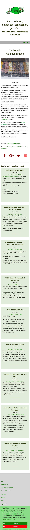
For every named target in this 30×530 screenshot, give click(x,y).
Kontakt (3, 497)
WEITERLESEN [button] (15, 198)
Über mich (3, 494)
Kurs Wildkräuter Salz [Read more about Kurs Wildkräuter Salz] (15, 310)
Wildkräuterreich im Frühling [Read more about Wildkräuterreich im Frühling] (15, 175)
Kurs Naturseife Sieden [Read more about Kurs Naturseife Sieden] (15, 344)
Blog (2, 481)
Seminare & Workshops (7, 487)
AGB (2, 500)
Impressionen (4, 484)
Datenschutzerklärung (8, 519)
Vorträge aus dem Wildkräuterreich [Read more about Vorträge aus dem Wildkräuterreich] (15, 381)
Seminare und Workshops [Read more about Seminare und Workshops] (15, 214)
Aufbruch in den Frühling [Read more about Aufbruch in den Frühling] (15, 170)
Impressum (4, 504)
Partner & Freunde (6, 491)
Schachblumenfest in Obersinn (10, 176)
